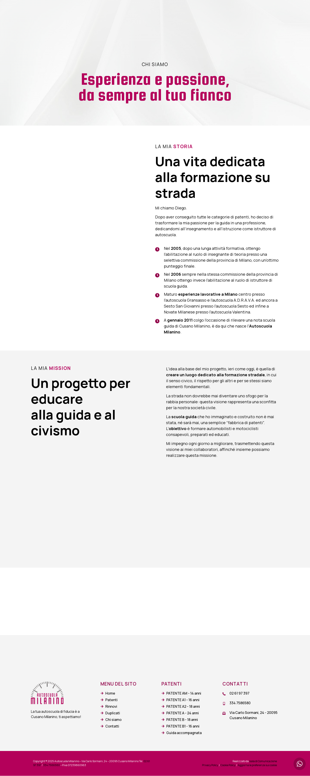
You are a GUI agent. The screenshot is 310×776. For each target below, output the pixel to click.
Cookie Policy (227, 765)
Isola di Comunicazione (263, 761)
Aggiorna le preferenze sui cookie (257, 765)
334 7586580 (51, 765)
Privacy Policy (210, 765)
